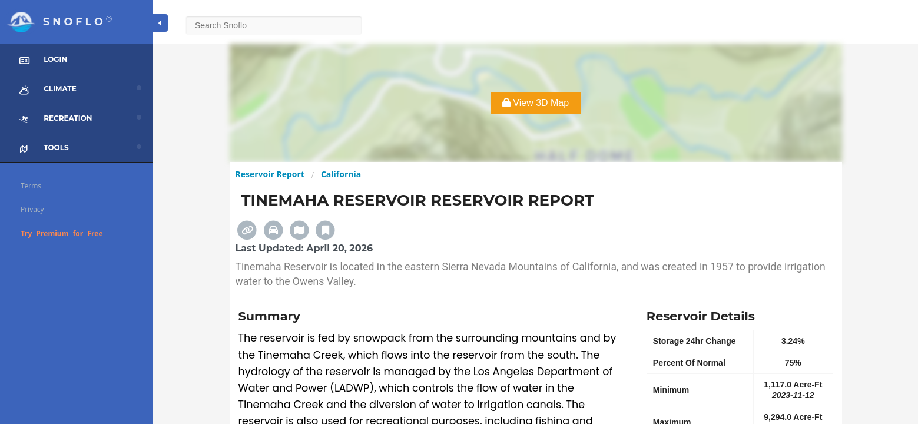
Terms (31, 186)
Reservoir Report (270, 174)
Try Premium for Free (62, 233)
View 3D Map (535, 103)
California (341, 174)
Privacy (32, 209)
